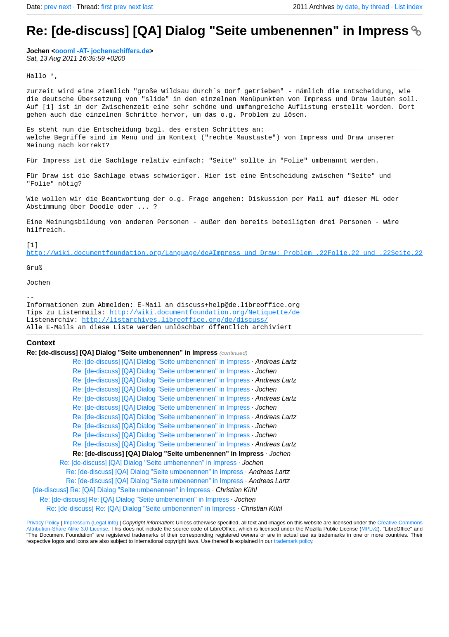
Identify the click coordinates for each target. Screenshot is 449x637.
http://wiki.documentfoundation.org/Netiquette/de (205, 358)
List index (409, 6)
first (106, 6)
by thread (375, 6)
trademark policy (293, 591)
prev (50, 6)
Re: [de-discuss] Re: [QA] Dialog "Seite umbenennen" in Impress (134, 549)
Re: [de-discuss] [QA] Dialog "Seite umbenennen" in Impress (223, 30)
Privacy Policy (42, 572)
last (148, 6)
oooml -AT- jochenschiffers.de (102, 50)
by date (347, 6)
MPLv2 (370, 579)
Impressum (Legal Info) (91, 572)
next (65, 6)
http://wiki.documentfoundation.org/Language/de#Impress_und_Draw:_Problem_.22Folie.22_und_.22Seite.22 (224, 285)
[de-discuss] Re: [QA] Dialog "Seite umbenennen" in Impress (121, 539)
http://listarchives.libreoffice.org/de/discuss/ (175, 367)
